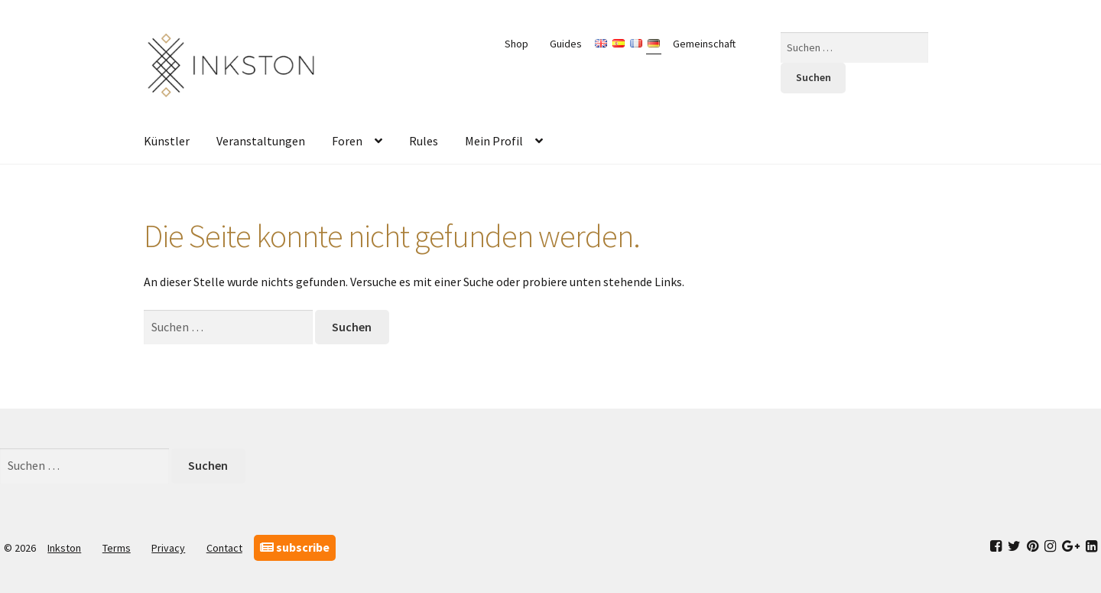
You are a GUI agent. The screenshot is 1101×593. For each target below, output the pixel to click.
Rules (423, 140)
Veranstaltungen (260, 140)
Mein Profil (494, 140)
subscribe (295, 547)
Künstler (167, 140)
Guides (566, 44)
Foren (347, 140)
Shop (516, 44)
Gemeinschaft (704, 44)
